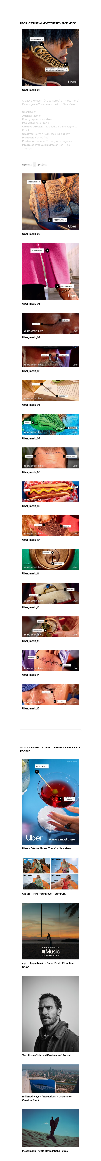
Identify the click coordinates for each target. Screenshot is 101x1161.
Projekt (42, 164)
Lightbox (29, 164)
